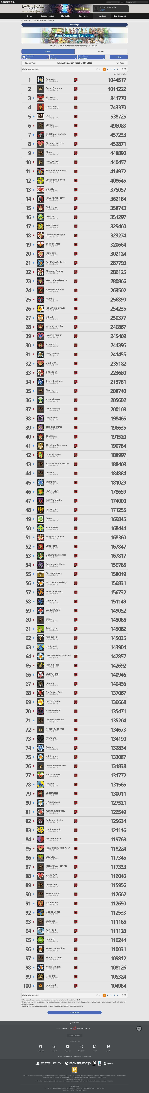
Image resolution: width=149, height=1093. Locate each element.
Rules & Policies (68, 1056)
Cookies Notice (87, 1056)
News (55, 1051)
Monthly (101, 51)
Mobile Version (75, 1022)
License (60, 1056)
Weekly (48, 51)
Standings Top (74, 1012)
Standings (27, 20)
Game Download (74, 1035)
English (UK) (132, 2)
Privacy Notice (77, 1056)
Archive (118, 57)
